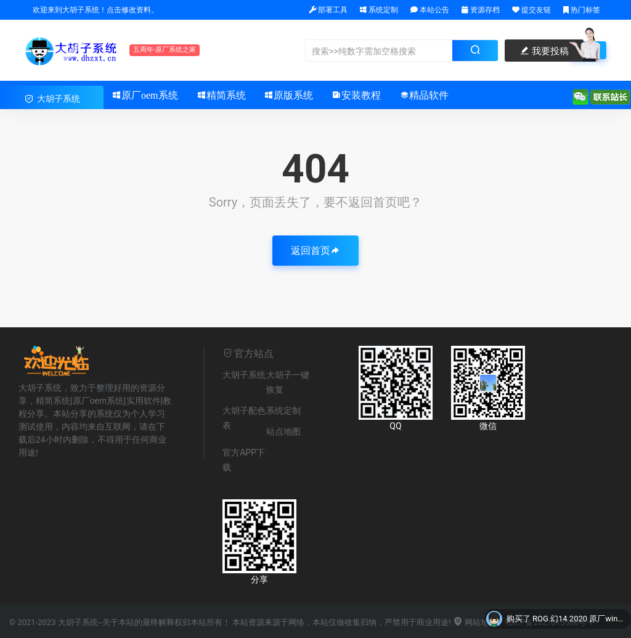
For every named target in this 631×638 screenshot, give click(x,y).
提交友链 (531, 10)
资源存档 (481, 10)
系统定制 (379, 10)
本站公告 (429, 10)
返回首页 (315, 250)
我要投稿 (544, 51)
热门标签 (581, 10)
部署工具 (328, 10)
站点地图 (283, 431)
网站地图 (475, 622)
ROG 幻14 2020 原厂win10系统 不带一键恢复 (578, 619)
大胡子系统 (244, 375)
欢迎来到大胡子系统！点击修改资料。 (94, 10)
